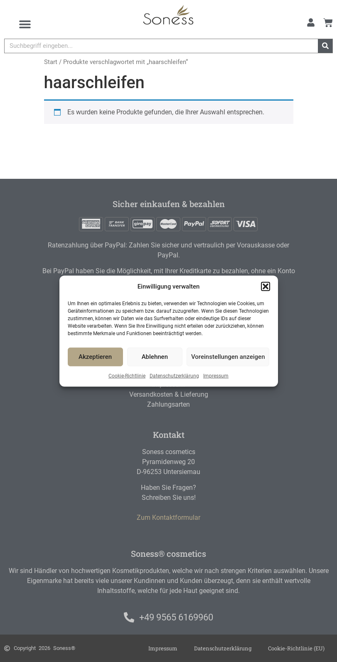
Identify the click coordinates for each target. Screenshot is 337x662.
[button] (265, 286)
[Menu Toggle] (25, 24)
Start (50, 62)
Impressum (216, 375)
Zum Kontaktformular (168, 517)
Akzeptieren (95, 357)
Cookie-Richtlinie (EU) (296, 648)
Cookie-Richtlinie (126, 375)
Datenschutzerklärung (174, 375)
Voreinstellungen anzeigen (228, 357)
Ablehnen (155, 357)
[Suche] (325, 46)
